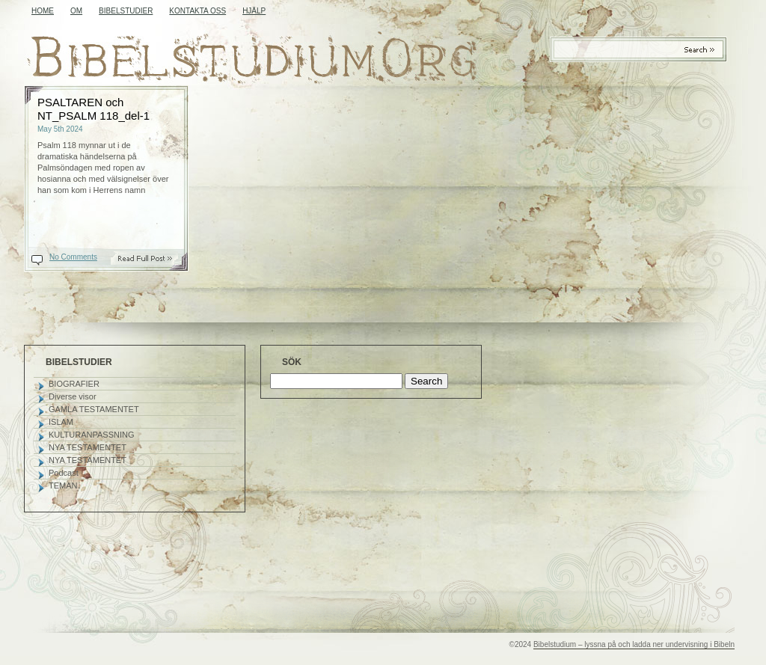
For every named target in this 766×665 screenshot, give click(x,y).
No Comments (73, 257)
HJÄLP (254, 11)
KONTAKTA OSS (197, 11)
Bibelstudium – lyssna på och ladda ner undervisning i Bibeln (634, 644)
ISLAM (61, 421)
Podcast (64, 472)
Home (42, 11)
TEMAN (63, 485)
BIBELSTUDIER (126, 11)
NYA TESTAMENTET (87, 447)
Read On (152, 258)
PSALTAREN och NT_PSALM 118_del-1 (93, 109)
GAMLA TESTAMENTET (94, 409)
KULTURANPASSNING (92, 434)
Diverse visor (72, 396)
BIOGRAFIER (74, 383)
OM (76, 11)
